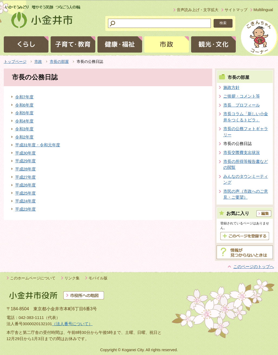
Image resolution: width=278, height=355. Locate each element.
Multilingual (263, 10)
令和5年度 (24, 113)
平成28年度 (25, 169)
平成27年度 (25, 177)
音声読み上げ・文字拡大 (197, 10)
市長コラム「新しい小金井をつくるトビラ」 (245, 116)
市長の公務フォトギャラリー (245, 131)
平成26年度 (25, 185)
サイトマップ (236, 10)
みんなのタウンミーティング (245, 179)
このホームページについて (32, 278)
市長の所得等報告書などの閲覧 (245, 164)
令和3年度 (24, 129)
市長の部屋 (59, 61)
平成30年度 (25, 153)
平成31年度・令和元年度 (37, 145)
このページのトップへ (253, 266)
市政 (38, 61)
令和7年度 (24, 97)
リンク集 (72, 278)
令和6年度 (24, 105)
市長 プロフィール (241, 105)
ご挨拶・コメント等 (241, 96)
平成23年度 (25, 209)
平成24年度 (25, 201)
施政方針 (231, 87)
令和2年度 (24, 137)
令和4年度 (24, 121)
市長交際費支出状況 (241, 152)
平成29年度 (25, 161)
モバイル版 (98, 278)
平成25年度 (25, 193)
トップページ (15, 61)
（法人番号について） (72, 323)
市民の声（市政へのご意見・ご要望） (245, 194)
